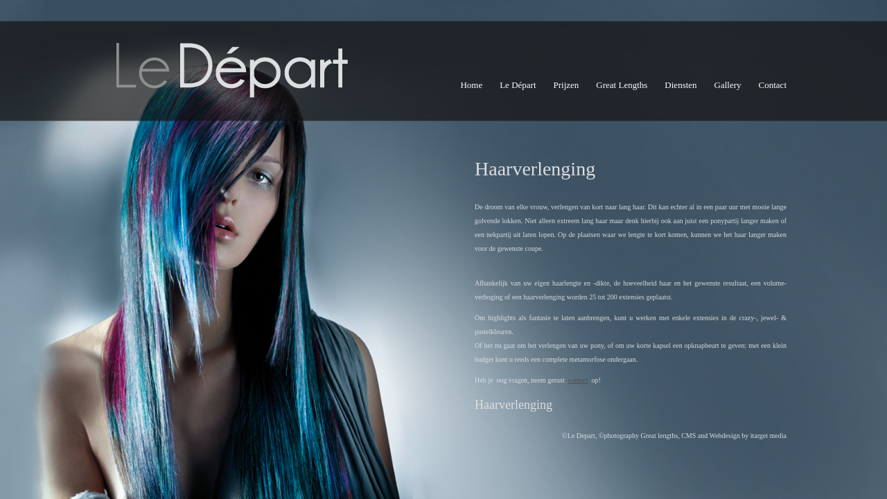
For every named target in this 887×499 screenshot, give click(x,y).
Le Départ (518, 85)
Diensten (680, 85)
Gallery (727, 85)
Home (471, 85)
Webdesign (725, 435)
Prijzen (566, 85)
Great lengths (659, 435)
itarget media (768, 435)
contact (578, 380)
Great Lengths (621, 85)
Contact (773, 85)
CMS (688, 435)
